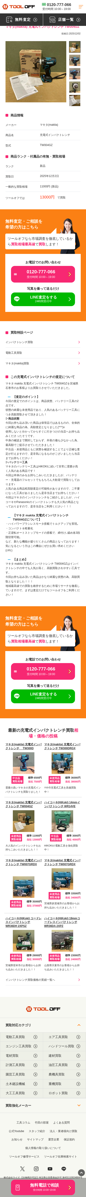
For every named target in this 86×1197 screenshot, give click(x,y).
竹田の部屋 (42, 1122)
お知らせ (16, 1139)
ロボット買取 (64, 1093)
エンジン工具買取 (21, 1046)
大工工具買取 (21, 1093)
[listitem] (74, 47)
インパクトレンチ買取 (19, 342)
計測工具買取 (21, 1065)
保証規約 (69, 1139)
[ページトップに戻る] (81, 1172)
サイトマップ (35, 1139)
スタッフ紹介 (37, 1131)
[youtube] (50, 1169)
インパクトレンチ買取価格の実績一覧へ (30, 979)
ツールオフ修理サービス (24, 1156)
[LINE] (63, 1169)
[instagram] (36, 1169)
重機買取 (64, 1084)
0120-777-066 (56, 6)
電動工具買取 (14, 352)
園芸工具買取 (21, 1074)
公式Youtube (16, 1131)
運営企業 (53, 1139)
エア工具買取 (64, 1037)
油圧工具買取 (64, 1065)
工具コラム (23, 1122)
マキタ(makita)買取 (17, 363)
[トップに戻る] (18, 6)
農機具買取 (64, 1074)
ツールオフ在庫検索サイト (60, 1156)
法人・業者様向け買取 (63, 1131)
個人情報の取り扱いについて (43, 1148)
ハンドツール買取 (64, 1046)
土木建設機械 (21, 1084)
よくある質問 (61, 1122)
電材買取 (21, 1056)
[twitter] (22, 1169)
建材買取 (64, 1056)
